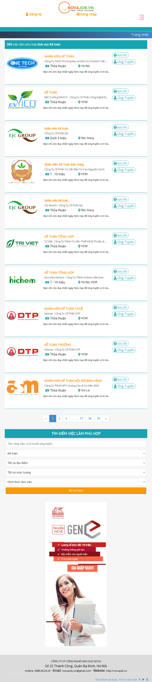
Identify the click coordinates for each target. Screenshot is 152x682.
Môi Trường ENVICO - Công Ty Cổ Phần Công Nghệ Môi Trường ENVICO (85, 97)
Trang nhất (139, 34)
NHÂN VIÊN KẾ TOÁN (59, 56)
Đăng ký (33, 14)
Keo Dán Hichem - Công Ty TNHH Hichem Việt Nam (74, 277)
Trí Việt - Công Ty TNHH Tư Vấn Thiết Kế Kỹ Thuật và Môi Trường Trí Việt (85, 241)
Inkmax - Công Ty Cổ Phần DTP (62, 313)
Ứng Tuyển (124, 62)
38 (90, 418)
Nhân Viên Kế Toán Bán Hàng (64, 164)
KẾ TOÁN (50, 92)
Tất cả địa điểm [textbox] (18, 463)
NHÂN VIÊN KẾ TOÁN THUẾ (63, 309)
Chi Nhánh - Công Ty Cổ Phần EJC (63, 205)
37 (81, 418)
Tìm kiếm (76, 490)
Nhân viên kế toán (56, 200)
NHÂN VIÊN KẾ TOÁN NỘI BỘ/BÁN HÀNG (73, 381)
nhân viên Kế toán (56, 128)
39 (98, 418)
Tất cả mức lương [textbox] (19, 472)
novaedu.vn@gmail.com (76, 670)
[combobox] (76, 453)
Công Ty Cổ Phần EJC (56, 133)
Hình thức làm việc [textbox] (20, 482)
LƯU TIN (120, 55)
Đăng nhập (86, 14)
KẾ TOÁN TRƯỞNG (57, 345)
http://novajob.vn (116, 670)
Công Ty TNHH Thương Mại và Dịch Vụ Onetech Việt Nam (77, 61)
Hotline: (30, 670)
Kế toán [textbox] (13, 453)
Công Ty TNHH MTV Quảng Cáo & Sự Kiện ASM (71, 385)
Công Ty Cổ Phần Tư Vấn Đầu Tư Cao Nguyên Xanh (74, 169)
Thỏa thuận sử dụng (106, 679)
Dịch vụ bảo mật (128, 679)
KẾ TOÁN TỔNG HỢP (59, 236)
